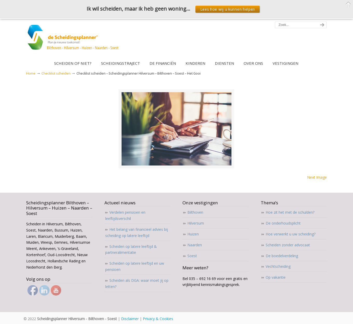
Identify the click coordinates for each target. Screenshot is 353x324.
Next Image (317, 177)
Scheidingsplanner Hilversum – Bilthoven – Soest (74, 40)
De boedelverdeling (282, 255)
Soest (192, 255)
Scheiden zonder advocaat (288, 244)
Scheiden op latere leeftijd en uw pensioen (134, 266)
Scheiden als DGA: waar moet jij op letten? (136, 283)
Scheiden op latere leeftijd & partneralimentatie (131, 249)
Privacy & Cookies (158, 318)
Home (31, 73)
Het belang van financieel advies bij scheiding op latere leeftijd (136, 232)
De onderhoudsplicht (283, 223)
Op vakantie (276, 277)
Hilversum (195, 223)
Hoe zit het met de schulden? (290, 212)
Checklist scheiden (55, 73)
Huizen (193, 234)
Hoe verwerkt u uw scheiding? (290, 234)
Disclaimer (130, 318)
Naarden (194, 244)
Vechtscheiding (278, 266)
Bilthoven (195, 212)
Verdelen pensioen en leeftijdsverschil (125, 215)
